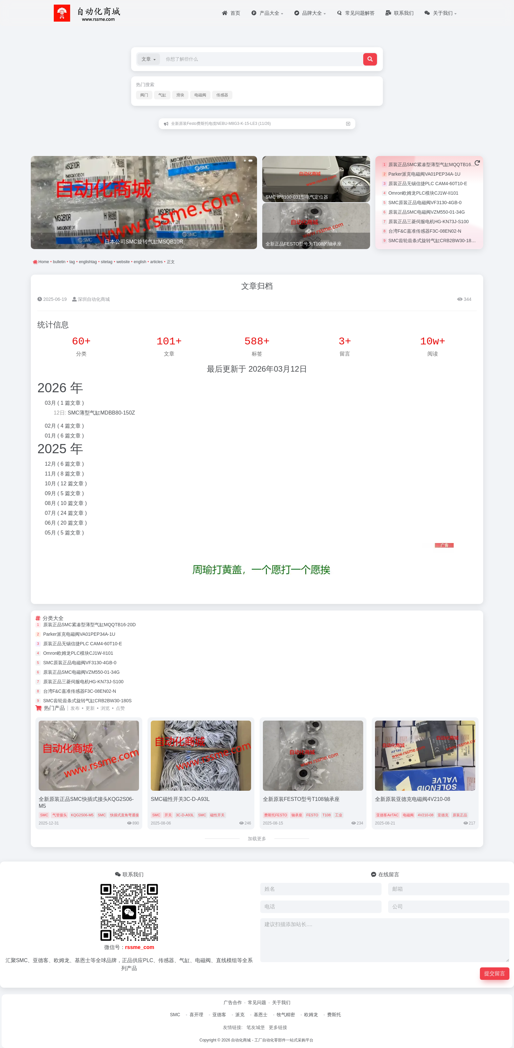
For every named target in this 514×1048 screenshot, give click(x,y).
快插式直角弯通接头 (126, 815)
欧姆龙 (311, 1014)
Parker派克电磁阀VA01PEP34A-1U (424, 174)
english (140, 262)
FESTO (312, 815)
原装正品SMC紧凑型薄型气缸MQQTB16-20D (434, 164)
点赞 (120, 708)
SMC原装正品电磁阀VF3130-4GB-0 (425, 202)
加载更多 (257, 838)
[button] (148, 59)
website (123, 262)
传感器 (222, 95)
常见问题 (257, 1002)
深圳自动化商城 (91, 299)
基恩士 (260, 1014)
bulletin (59, 262)
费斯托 (334, 1014)
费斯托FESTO (275, 815)
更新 (90, 708)
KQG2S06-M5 (82, 815)
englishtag (88, 262)
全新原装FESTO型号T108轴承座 (301, 799)
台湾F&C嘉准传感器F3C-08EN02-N (424, 231)
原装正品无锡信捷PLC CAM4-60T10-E (427, 183)
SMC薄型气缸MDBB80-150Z (101, 413)
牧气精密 (286, 1014)
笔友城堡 (256, 1027)
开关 (168, 815)
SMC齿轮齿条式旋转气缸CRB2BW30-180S (432, 240)
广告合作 (233, 1002)
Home (43, 262)
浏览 (105, 708)
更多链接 (278, 1027)
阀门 (144, 95)
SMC (44, 815)
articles (156, 262)
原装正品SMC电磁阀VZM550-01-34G (426, 212)
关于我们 (281, 1002)
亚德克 (443, 815)
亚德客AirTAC (387, 815)
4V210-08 (426, 815)
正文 (171, 262)
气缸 (162, 95)
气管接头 (59, 815)
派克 (240, 1014)
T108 (327, 815)
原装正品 (460, 815)
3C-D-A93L (185, 815)
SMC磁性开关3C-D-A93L (180, 799)
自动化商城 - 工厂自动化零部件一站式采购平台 (272, 1040)
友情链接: (233, 1027)
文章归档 (257, 285)
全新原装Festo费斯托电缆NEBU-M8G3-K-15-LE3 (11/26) (221, 123)
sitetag (106, 262)
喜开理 (196, 1014)
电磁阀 (200, 95)
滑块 (180, 95)
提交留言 (494, 973)
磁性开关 (217, 815)
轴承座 (296, 815)
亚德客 (219, 1014)
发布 (75, 708)
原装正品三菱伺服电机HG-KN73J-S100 (428, 221)
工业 (338, 815)
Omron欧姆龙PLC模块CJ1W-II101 (423, 193)
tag (72, 262)
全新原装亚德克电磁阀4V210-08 (412, 799)
